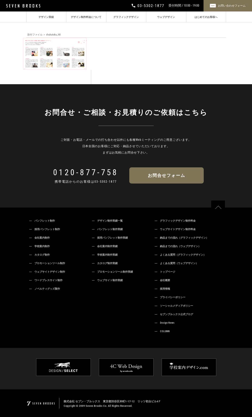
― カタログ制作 (39, 254)
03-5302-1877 (105, 182)
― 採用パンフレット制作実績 (110, 237)
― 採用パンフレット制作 (44, 229)
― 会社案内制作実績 (105, 246)
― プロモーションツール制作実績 (112, 271)
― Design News (164, 322)
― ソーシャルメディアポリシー (174, 305)
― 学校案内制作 (39, 246)
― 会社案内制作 (39, 237)
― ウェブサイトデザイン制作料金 (175, 229)
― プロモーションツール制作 (47, 263)
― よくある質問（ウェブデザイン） (176, 263)
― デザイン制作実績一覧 (107, 220)
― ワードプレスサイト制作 (46, 280)
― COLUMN (162, 331)
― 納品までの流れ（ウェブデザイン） (178, 246)
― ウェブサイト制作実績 (107, 280)
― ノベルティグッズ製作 (44, 288)
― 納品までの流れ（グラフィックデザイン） (181, 237)
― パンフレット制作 (42, 220)
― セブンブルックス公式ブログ (174, 314)
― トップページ (165, 271)
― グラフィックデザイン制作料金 (175, 220)
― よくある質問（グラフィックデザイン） (180, 254)
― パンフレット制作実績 (107, 229)
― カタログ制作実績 (105, 263)
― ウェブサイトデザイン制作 (47, 271)
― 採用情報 (162, 288)
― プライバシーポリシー (170, 297)
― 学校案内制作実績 (105, 254)
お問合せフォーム (166, 175)
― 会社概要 (162, 280)
